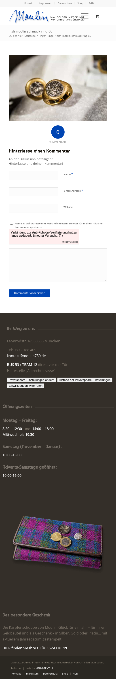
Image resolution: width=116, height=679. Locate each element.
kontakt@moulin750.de (26, 355)
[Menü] (82, 16)
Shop (80, 3)
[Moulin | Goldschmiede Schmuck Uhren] (48, 16)
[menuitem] (29, 3)
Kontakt (29, 3)
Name (68, 174)
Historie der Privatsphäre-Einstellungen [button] (85, 380)
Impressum (45, 3)
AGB (91, 3)
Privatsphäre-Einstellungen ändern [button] (32, 380)
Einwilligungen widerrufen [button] (25, 385)
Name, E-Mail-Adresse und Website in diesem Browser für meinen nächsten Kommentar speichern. (59, 225)
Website (68, 207)
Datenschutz (65, 3)
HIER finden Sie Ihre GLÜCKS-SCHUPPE (35, 648)
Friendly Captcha (70, 242)
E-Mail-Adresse (73, 191)
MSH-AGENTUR (44, 668)
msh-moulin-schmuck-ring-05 (31, 31)
